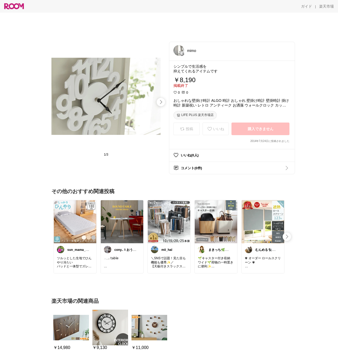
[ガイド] (306, 6)
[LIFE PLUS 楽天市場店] (195, 115)
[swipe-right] (161, 102)
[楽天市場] (326, 6)
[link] (75, 221)
